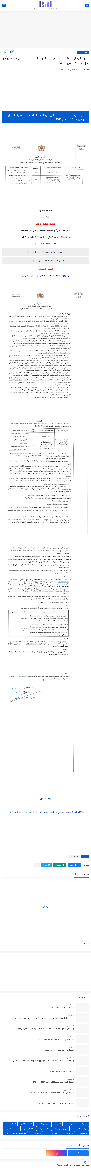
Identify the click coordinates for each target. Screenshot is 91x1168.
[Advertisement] (45, 29)
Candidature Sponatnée (16, 1133)
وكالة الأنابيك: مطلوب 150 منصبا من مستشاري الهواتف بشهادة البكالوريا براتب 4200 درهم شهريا (41, 1060)
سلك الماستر (29, 1129)
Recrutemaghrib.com (64, 1164)
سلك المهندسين (13, 1129)
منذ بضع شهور (68, 1004)
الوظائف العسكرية (80, 1129)
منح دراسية (37, 1133)
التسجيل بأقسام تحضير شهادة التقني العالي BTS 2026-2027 (53, 1082)
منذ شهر (69, 1015)
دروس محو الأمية (61, 1129)
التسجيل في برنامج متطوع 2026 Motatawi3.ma (58, 1050)
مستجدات (69, 1133)
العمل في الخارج (43, 1124)
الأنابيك (84, 1124)
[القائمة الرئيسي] (87, 5)
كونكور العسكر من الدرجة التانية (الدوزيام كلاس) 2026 (56, 1103)
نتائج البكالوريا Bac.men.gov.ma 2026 (61, 1071)
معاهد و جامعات (53, 1133)
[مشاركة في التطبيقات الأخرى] (37, 865)
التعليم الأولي (71, 1124)
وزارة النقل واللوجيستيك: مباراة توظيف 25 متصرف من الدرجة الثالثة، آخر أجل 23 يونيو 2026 (44, 1028)
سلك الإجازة (44, 1129)
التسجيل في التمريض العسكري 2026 (61, 1007)
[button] (74, 865)
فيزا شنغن (83, 1133)
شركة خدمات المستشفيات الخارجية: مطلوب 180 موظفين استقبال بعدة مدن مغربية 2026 (44, 1018)
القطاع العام (83, 52)
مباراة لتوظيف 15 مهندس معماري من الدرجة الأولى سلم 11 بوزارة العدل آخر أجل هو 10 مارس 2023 (45, 812)
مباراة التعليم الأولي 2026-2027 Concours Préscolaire (55, 1039)
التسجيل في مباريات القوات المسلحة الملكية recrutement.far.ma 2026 (50, 1092)
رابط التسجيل (45, 799)
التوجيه (58, 1124)
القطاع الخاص (26, 1124)
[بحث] (4, 5)
